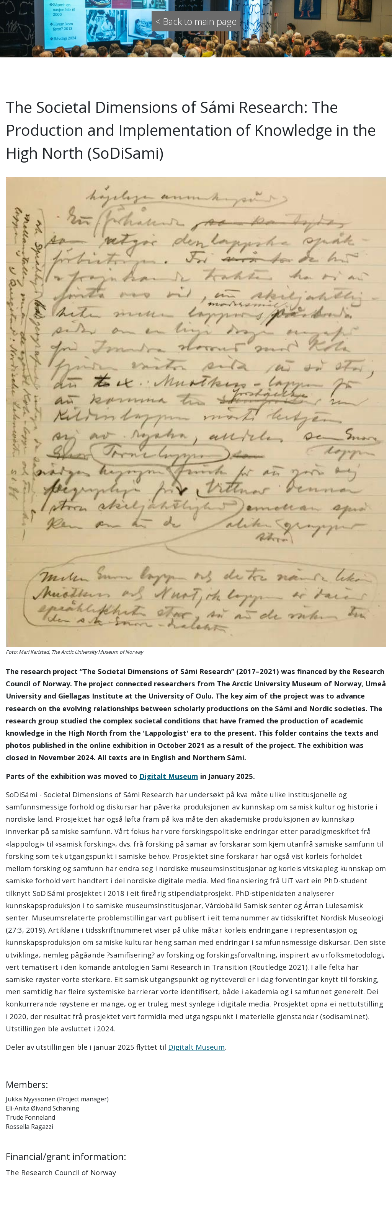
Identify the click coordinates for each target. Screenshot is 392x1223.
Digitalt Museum (168, 776)
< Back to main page (196, 21)
